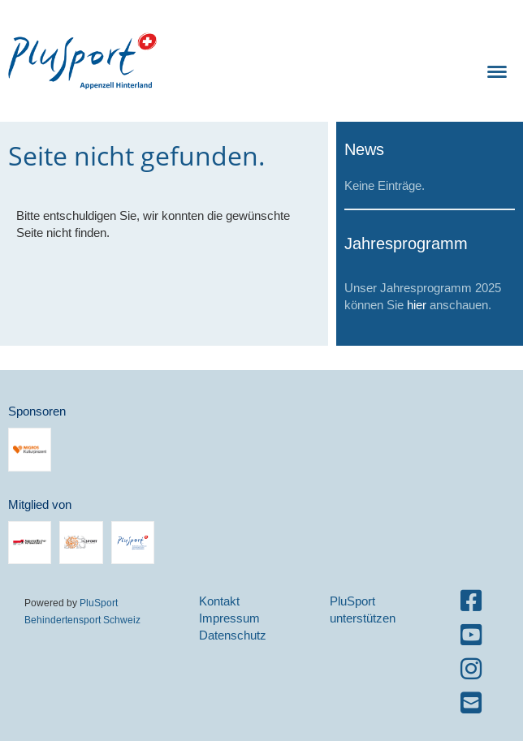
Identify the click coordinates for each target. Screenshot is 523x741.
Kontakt (219, 601)
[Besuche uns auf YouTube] (471, 635)
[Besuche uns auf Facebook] (471, 601)
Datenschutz (232, 635)
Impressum (229, 618)
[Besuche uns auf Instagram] (471, 669)
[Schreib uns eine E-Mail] (471, 703)
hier (416, 305)
